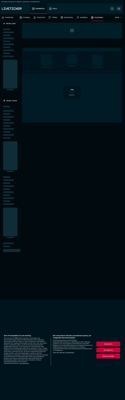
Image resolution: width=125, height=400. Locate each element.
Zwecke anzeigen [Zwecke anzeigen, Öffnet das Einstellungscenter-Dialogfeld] (108, 356)
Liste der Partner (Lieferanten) (63, 352)
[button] (112, 8)
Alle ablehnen (108, 350)
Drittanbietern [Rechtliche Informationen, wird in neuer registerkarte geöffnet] (24, 363)
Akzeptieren (108, 344)
